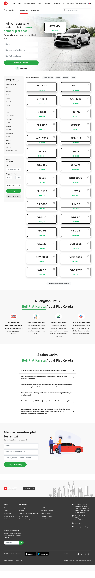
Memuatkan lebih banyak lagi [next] (59, 283)
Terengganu (9, 133)
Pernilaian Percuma (21, 63)
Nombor (65, 77)
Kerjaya (6, 510)
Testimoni (7, 519)
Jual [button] (19, 3)
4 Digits (8, 147)
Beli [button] (14, 3)
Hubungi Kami (8, 513)
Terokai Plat (24, 10)
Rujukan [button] (47, 3)
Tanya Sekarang (15, 464)
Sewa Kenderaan (46, 513)
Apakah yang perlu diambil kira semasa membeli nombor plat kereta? (47, 370)
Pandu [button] (40, 3)
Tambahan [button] (57, 3)
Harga (73, 77)
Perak (7, 109)
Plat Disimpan (35, 10)
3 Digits (8, 143)
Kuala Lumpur (10, 95)
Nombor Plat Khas (11, 150)
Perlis (7, 112)
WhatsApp (21, 68)
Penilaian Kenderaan (47, 516)
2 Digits (8, 140)
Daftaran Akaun (81, 3)
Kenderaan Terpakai (47, 510)
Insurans (21, 510)
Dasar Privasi (19, 560)
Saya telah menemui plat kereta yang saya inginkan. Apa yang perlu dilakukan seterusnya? (47, 377)
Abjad (58, 77)
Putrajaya (9, 119)
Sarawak (8, 126)
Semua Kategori (11, 84)
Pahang (8, 105)
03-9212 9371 (79, 523)
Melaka (8, 98)
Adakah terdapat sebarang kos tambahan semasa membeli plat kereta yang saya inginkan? (47, 394)
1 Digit (8, 136)
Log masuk (70, 3)
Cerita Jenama (8, 508)
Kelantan (8, 91)
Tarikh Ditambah (48, 77)
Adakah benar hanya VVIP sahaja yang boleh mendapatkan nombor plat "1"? (47, 402)
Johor (7, 88)
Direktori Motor (23, 516)
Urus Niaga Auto (24, 508)
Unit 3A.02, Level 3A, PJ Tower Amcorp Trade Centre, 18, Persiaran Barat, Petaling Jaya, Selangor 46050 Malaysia (83, 508)
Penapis (13, 191)
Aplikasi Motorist (9, 516)
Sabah (8, 123)
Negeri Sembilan (11, 102)
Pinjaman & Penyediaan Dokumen (28, 513)
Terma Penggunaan (8, 560)
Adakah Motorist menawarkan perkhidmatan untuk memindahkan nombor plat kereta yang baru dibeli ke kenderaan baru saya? (47, 386)
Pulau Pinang (10, 116)
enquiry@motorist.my (81, 527)
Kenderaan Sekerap (24, 519)
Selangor (8, 129)
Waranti (43, 519)
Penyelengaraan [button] (29, 3)
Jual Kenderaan (45, 508)
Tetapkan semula (13, 196)
